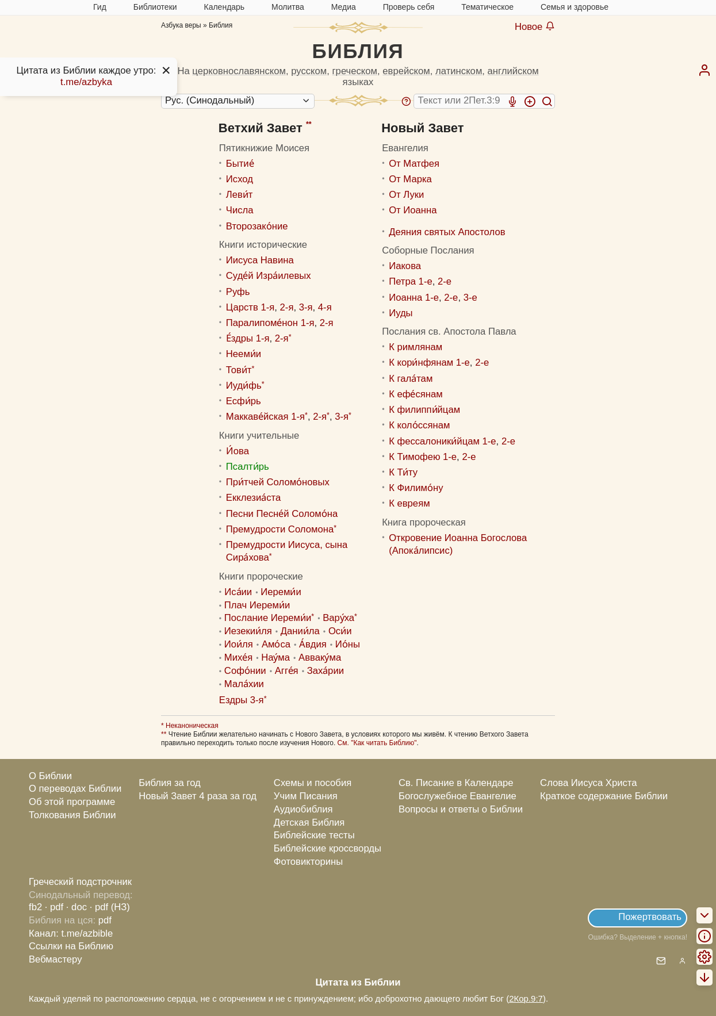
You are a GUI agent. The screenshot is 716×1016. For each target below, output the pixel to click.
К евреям (409, 503)
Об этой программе (72, 801)
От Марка (410, 179)
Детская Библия (309, 822)
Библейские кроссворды (327, 848)
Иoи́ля (238, 644)
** (309, 124)
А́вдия (313, 644)
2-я (287, 307)
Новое (535, 26)
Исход (239, 179)
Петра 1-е (410, 281)
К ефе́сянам (416, 394)
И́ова (237, 451)
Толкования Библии (72, 815)
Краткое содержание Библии (604, 796)
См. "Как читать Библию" (377, 743)
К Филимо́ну (416, 487)
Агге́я (286, 670)
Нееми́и (243, 353)
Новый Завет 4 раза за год (197, 796)
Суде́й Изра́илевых (268, 275)
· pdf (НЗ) (110, 907)
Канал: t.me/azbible (71, 933)
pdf (105, 920)
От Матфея (414, 163)
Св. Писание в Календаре (456, 782)
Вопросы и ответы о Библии (461, 809)
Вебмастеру (55, 959)
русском (309, 71)
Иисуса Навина (260, 260)
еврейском (406, 71)
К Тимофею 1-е (423, 456)
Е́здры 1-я (248, 338)
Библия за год (170, 782)
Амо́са (276, 644)
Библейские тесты (314, 835)
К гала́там (410, 378)
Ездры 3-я (241, 700)
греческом (355, 71)
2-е (444, 281)
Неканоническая (191, 726)
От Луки (406, 194)
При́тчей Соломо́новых (278, 482)
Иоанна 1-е (414, 297)
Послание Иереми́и (267, 617)
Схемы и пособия (312, 782)
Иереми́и (281, 591)
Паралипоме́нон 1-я (270, 322)
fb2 (35, 907)
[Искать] (547, 101)
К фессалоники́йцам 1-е (442, 441)
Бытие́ (240, 163)
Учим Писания (306, 796)
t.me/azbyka (86, 81)
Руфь (238, 291)
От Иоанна (413, 210)
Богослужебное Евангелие (457, 796)
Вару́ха (338, 617)
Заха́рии (325, 670)
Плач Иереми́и (257, 605)
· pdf (54, 907)
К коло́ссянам (419, 425)
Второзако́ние (257, 226)
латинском (458, 71)
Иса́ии (238, 591)
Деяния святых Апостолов (447, 232)
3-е (470, 297)
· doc (76, 907)
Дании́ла (300, 631)
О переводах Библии (75, 788)
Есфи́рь (243, 401)
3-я (306, 307)
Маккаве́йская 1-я (265, 416)
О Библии (50, 775)
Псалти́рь (247, 466)
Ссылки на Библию (71, 946)
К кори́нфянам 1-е (429, 362)
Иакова (405, 265)
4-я (325, 307)
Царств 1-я (250, 307)
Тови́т (239, 370)
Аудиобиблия (303, 809)
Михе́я (238, 657)
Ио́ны (347, 644)
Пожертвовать (649, 916)
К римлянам (415, 347)
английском (513, 71)
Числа (240, 210)
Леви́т (239, 194)
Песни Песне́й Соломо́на (282, 513)
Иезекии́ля (248, 631)
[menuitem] (704, 70)
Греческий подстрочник (80, 881)
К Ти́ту (403, 472)
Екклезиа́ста (253, 497)
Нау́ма (275, 657)
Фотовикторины (308, 861)
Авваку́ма (319, 657)
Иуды (400, 313)
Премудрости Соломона (280, 529)
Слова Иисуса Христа (588, 782)
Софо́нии (245, 670)
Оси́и (340, 631)
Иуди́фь (244, 385)
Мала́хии (244, 683)
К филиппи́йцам (424, 409)
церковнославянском (239, 71)
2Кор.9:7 (526, 998)
